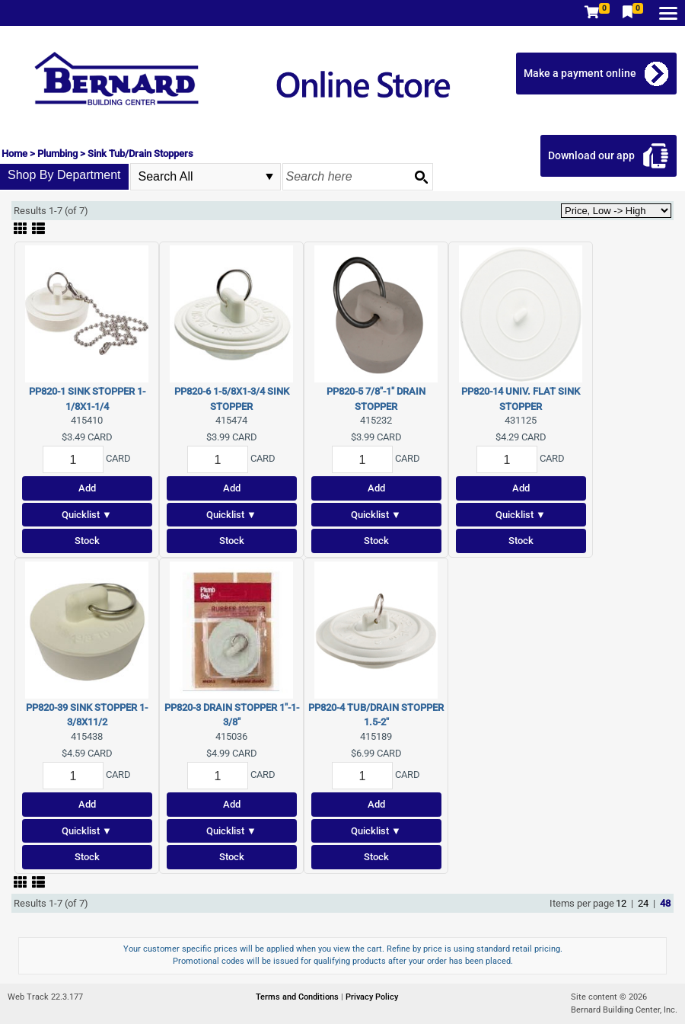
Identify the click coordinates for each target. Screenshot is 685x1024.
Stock (87, 540)
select (269, 177)
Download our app (591, 155)
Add (87, 488)
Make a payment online (580, 73)
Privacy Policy (372, 997)
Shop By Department (64, 174)
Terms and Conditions (298, 997)
